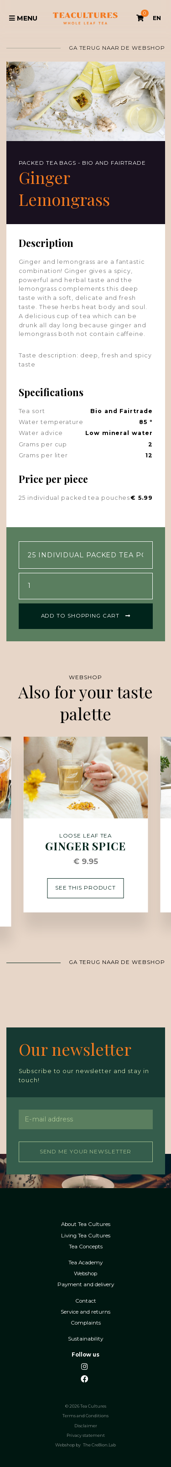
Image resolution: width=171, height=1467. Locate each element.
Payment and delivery (85, 1284)
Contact (85, 1300)
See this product (85, 887)
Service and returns (85, 1311)
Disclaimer (85, 1425)
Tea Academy (85, 1262)
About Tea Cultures (85, 1223)
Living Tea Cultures (85, 1235)
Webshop (85, 1273)
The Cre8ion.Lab (99, 1444)
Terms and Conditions (85, 1415)
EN (157, 18)
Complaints (86, 1322)
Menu (23, 18)
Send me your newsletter (86, 1150)
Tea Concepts (86, 1246)
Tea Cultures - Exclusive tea (85, 18)
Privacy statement (86, 1434)
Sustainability (85, 1338)
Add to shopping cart (85, 615)
